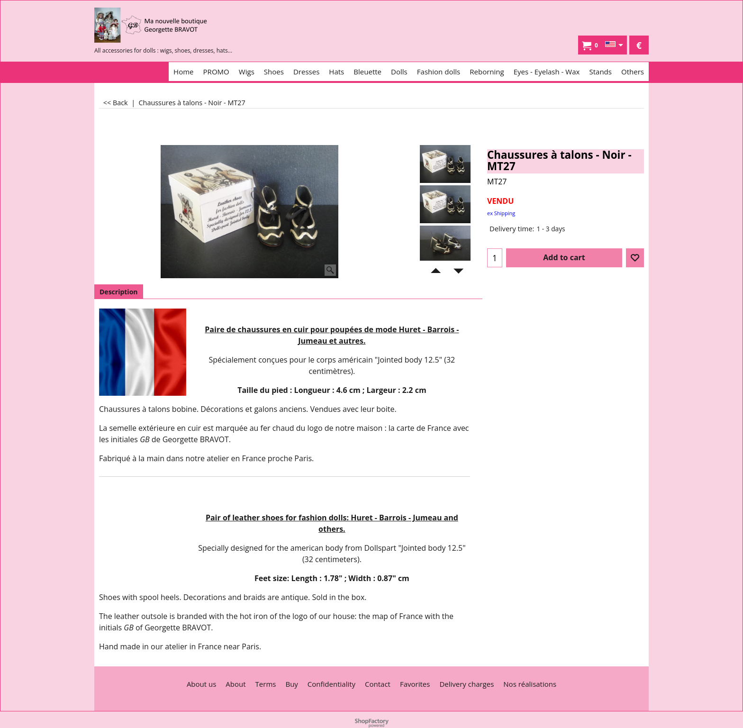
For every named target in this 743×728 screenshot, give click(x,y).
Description (119, 291)
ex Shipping (501, 213)
